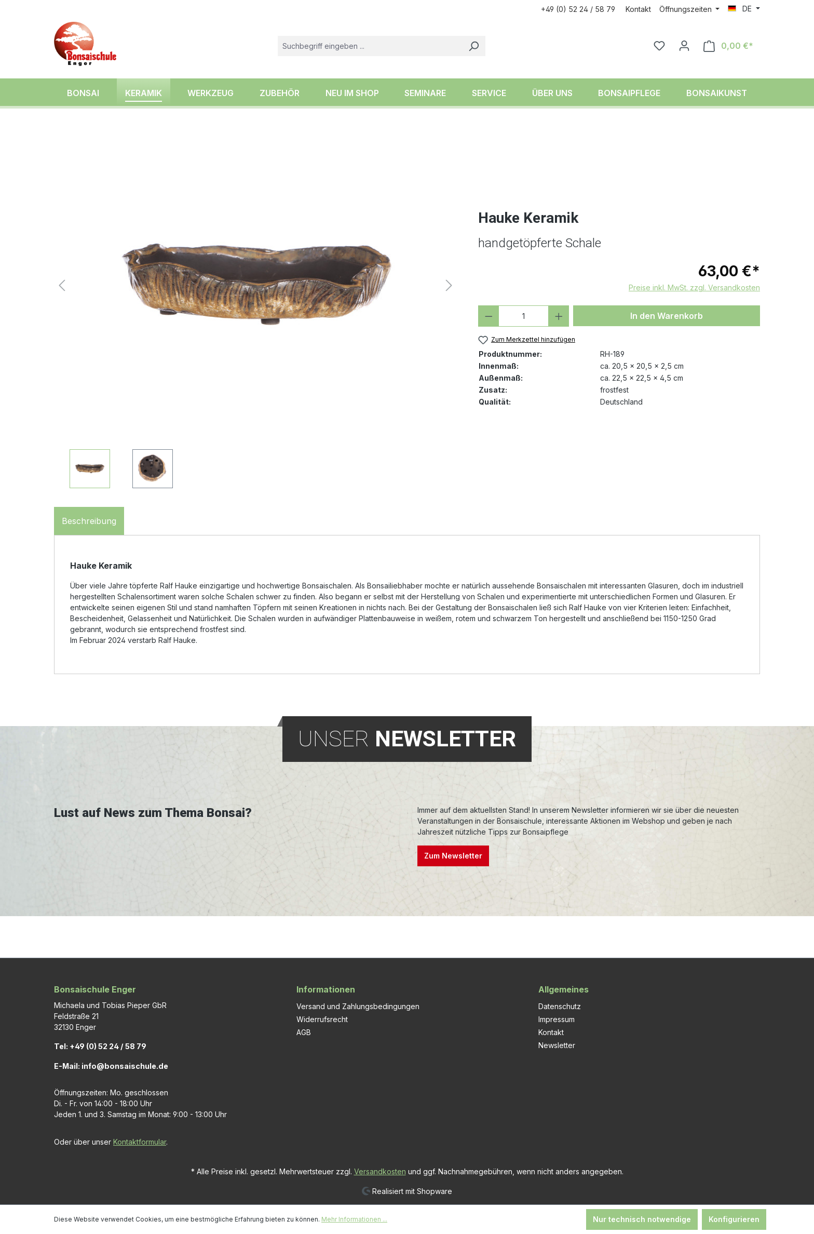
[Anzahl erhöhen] (558, 316)
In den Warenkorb (666, 316)
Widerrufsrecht (322, 1019)
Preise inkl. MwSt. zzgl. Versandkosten (694, 287)
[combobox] (370, 46)
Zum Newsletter (453, 855)
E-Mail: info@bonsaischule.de (111, 1066)
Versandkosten (380, 1171)
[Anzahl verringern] (488, 316)
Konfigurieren (734, 1219)
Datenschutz (559, 1006)
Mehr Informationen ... (354, 1219)
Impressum (556, 1019)
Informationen (325, 989)
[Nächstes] (449, 285)
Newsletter (556, 1045)
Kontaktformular (139, 1141)
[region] (256, 308)
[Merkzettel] (659, 45)
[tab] (89, 521)
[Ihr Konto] (684, 45)
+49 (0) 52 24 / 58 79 (578, 9)
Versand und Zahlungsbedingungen (357, 1006)
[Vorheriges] (62, 285)
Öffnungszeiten (686, 9)
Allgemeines (563, 989)
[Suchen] (473, 46)
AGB (303, 1032)
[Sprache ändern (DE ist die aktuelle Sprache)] (744, 9)
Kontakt (638, 9)
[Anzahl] (523, 316)
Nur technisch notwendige (642, 1219)
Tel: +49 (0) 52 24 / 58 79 (100, 1046)
